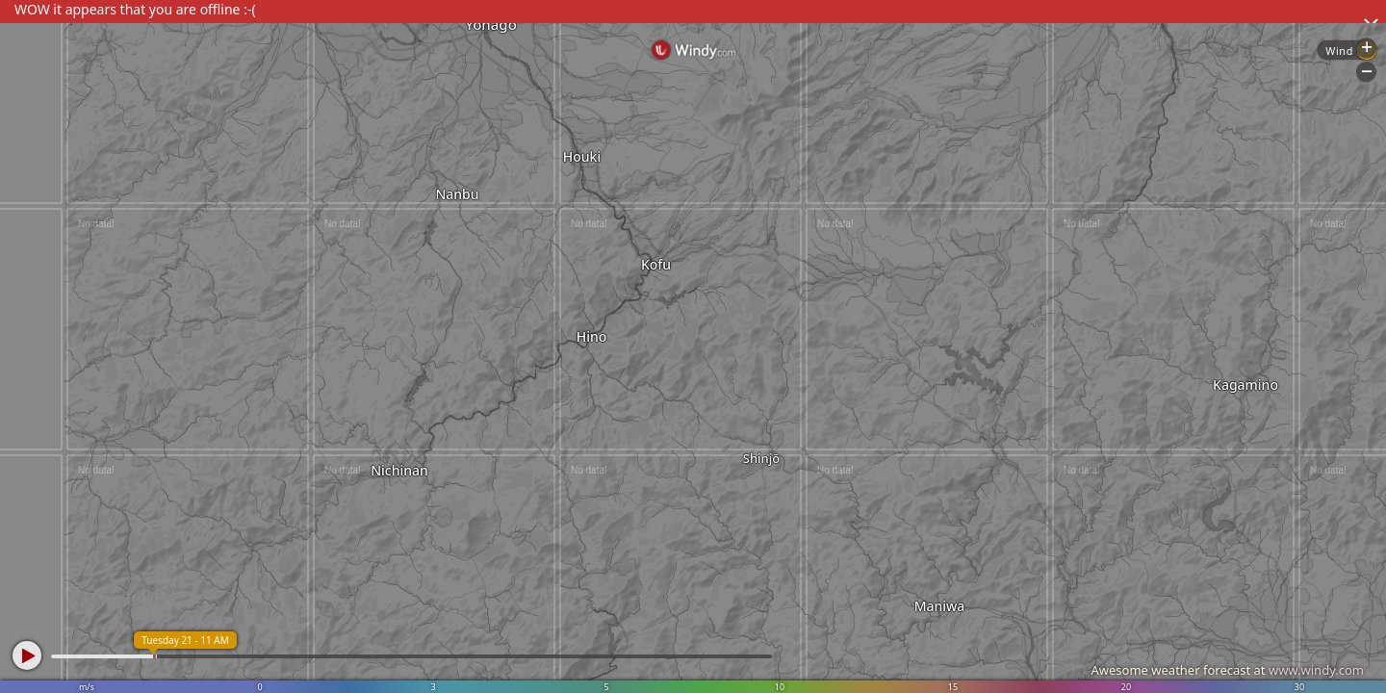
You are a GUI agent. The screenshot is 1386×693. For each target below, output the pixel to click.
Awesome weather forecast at (1227, 670)
